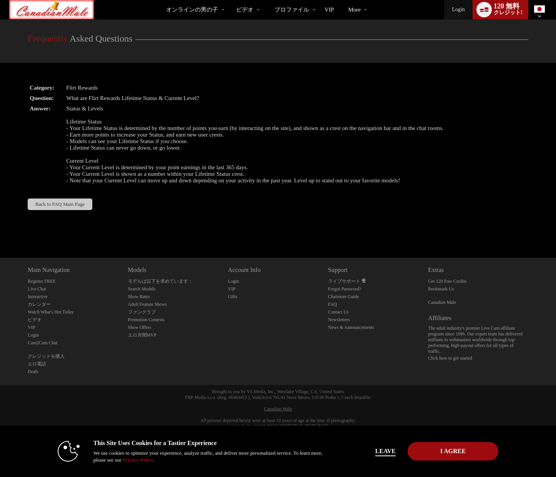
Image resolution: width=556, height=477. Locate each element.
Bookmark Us (441, 289)
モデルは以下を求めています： (160, 281)
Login (458, 9)
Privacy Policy (138, 460)
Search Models (142, 289)
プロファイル (292, 10)
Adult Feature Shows (147, 304)
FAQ (332, 304)
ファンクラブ (142, 312)
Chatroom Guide (343, 296)
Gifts (232, 296)
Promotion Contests (146, 319)
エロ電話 (37, 364)
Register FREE (41, 281)
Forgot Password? (344, 289)
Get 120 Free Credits (447, 281)
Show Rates (139, 296)
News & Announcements (351, 327)
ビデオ (244, 10)
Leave (385, 451)
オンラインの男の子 (192, 10)
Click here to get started (450, 358)
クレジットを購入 (46, 356)
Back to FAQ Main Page (60, 204)
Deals (33, 371)
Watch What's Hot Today (51, 312)
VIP (329, 10)
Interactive (37, 296)
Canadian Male (442, 302)
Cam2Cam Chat (42, 342)
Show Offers (139, 327)
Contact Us (338, 312)
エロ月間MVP (142, 335)
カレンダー (39, 304)
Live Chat (37, 289)
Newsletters (339, 319)
